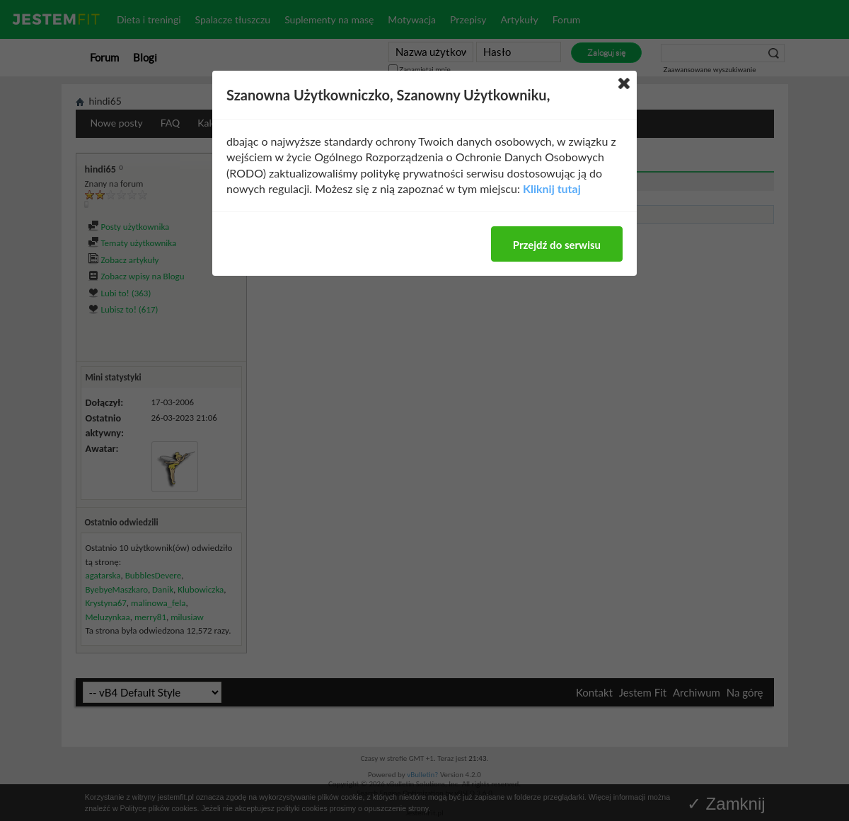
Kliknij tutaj (552, 188)
